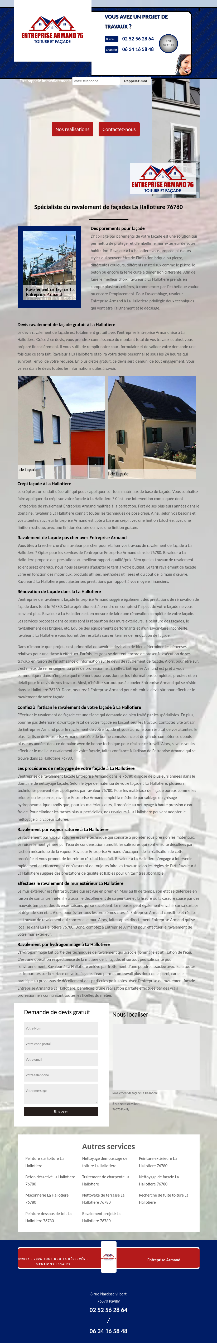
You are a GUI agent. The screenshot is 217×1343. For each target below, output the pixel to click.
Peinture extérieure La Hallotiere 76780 (158, 1162)
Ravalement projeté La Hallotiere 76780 (101, 1217)
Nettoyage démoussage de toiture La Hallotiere (105, 1162)
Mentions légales (53, 1264)
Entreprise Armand (163, 1259)
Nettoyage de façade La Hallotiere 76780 (159, 1180)
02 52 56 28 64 (138, 38)
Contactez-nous (119, 129)
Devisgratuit (168, 43)
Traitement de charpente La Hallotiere (105, 1180)
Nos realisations (72, 129)
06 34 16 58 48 (138, 49)
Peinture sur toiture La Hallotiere (45, 1162)
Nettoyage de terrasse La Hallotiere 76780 (103, 1199)
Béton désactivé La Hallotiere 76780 (50, 1180)
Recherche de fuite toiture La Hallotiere (164, 1199)
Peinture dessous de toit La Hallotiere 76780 (49, 1217)
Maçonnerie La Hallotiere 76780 (47, 1199)
